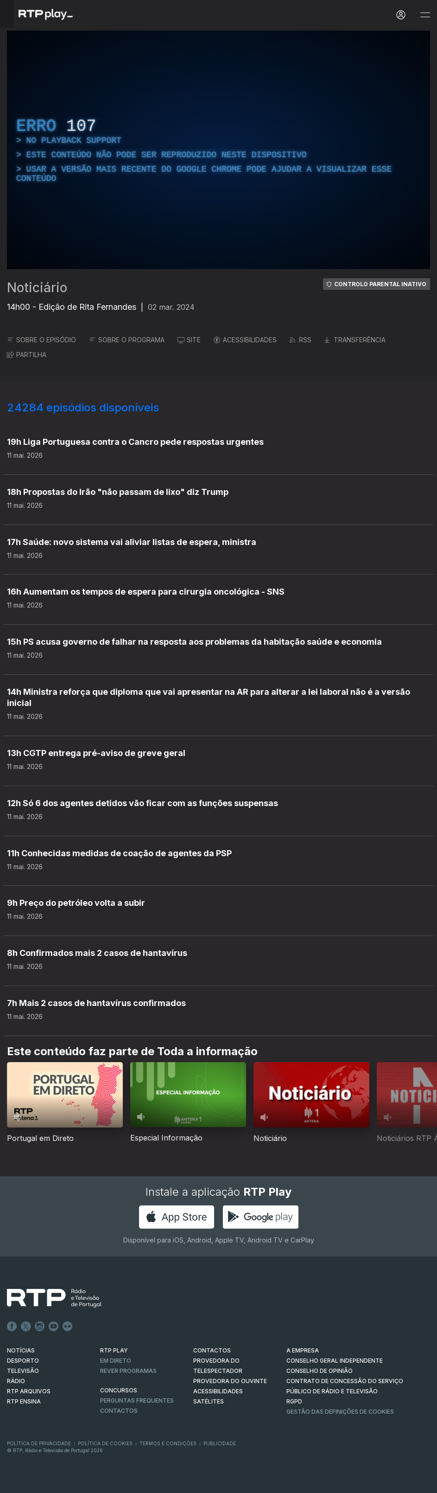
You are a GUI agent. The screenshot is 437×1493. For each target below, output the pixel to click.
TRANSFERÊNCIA (355, 340)
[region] (218, 150)
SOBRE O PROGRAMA (127, 340)
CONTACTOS (212, 1350)
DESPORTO (23, 1360)
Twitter (26, 1326)
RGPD (294, 1401)
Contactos (119, 1410)
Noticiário (37, 287)
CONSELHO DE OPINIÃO (319, 1370)
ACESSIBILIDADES (245, 340)
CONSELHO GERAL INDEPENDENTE (334, 1360)
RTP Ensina (24, 1401)
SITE (189, 340)
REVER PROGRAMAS (128, 1370)
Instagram (40, 1326)
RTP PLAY (114, 1350)
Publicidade (219, 1443)
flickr (68, 1326)
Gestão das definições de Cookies (340, 1411)
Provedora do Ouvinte (230, 1381)
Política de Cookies (105, 1443)
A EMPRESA (302, 1350)
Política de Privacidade (39, 1443)
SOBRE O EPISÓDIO (41, 340)
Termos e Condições (167, 1443)
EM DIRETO (115, 1360)
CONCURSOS (118, 1390)
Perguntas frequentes (137, 1400)
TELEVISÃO (23, 1370)
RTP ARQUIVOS (29, 1391)
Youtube (54, 1326)
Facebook (12, 1326)
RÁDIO (16, 1381)
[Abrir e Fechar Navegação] (425, 15)
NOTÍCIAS (21, 1350)
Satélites (208, 1401)
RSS (300, 340)
